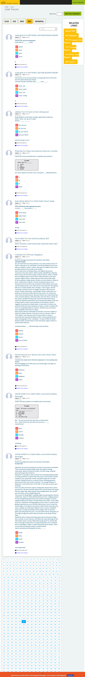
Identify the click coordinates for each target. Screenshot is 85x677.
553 (47, 663)
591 (20, 671)
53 (56, 565)
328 (47, 618)
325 (36, 618)
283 (47, 610)
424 (12, 639)
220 (36, 598)
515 (16, 657)
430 (36, 639)
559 (12, 666)
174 (32, 589)
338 (28, 621)
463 (47, 645)
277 (24, 610)
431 (39, 639)
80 (27, 571)
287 (4, 612)
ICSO (6, 21)
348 (8, 624)
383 (28, 630)
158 (28, 586)
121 (59, 577)
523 (47, 657)
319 (12, 618)
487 (24, 651)
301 (59, 612)
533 (28, 660)
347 (4, 624)
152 (4, 586)
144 (32, 583)
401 (39, 633)
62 (27, 568)
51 (50, 565)
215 (16, 598)
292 (24, 612)
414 (32, 636)
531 (20, 660)
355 (36, 624)
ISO (14, 21)
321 (20, 618)
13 (40, 559)
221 (39, 598)
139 (12, 583)
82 (33, 571)
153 (8, 586)
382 (24, 630)
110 (16, 577)
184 (12, 592)
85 (43, 571)
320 (16, 618)
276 (20, 610)
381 (20, 630)
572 (4, 668)
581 (39, 668)
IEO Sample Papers (70, 48)
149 (51, 583)
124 (12, 580)
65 (36, 568)
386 (39, 630)
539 (51, 660)
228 (8, 601)
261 (20, 607)
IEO (29, 21)
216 (20, 598)
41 (17, 565)
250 (36, 604)
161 (39, 586)
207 (43, 595)
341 (39, 621)
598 (47, 671)
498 (8, 654)
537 (43, 660)
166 (59, 586)
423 (8, 639)
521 (39, 657)
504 (32, 654)
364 (12, 627)
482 (4, 651)
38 (7, 565)
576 (20, 668)
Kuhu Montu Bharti (22, 201)
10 (31, 559)
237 (43, 601)
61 (23, 568)
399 (32, 633)
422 (4, 639)
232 (24, 601)
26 (27, 562)
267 (43, 607)
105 (54, 574)
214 (12, 598)
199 (12, 595)
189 (32, 592)
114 (32, 577)
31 (43, 562)
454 (12, 645)
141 (20, 583)
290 (16, 612)
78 (20, 571)
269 (51, 607)
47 (36, 565)
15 (47, 559)
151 (59, 583)
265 (36, 607)
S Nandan (18, 255)
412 (24, 636)
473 (28, 648)
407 (4, 636)
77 (17, 571)
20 (7, 562)
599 (51, 671)
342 (43, 621)
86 (46, 571)
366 (20, 627)
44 (27, 565)
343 (47, 621)
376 (59, 627)
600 (55, 671)
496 (59, 651)
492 (43, 651)
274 (12, 610)
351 (20, 624)
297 (43, 612)
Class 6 (28, 398)
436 (59, 639)
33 (50, 562)
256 (59, 604)
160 (36, 586)
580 (36, 668)
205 (36, 595)
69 (50, 568)
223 (47, 598)
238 (47, 601)
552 (43, 663)
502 (24, 654)
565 (36, 666)
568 (47, 666)
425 (16, 639)
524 (51, 657)
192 (43, 592)
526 (59, 657)
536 (39, 660)
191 (39, 592)
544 (12, 663)
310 (36, 615)
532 (24, 660)
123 (8, 580)
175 (36, 589)
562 (24, 666)
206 (39, 595)
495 (55, 651)
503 (28, 654)
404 (51, 633)
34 (53, 562)
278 (28, 610)
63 (30, 568)
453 (8, 645)
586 (59, 668)
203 (28, 595)
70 (53, 568)
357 (43, 624)
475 (36, 648)
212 (4, 598)
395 (16, 633)
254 (51, 604)
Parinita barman (21, 355)
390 (55, 630)
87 (50, 571)
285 (55, 610)
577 (24, 668)
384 (32, 630)
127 (24, 580)
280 (36, 610)
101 (38, 574)
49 (43, 565)
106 (57, 574)
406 (59, 633)
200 (16, 595)
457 (24, 645)
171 (20, 589)
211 (59, 595)
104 (50, 574)
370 (36, 627)
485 (16, 651)
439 (12, 642)
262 (24, 607)
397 (24, 633)
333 (8, 621)
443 (28, 642)
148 (47, 583)
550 (36, 663)
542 (4, 663)
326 (39, 618)
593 (28, 671)
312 (43, 615)
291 (20, 612)
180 (55, 589)
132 (43, 580)
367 (24, 627)
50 (46, 565)
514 (12, 657)
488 (28, 651)
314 (51, 615)
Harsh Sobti (19, 238)
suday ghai (19, 35)
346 (59, 621)
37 (3, 565)
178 (47, 589)
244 (12, 604)
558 (8, 666)
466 (59, 645)
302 (4, 615)
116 (39, 577)
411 (20, 636)
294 (32, 612)
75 (10, 571)
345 (55, 621)
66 (40, 568)
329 (51, 618)
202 (24, 595)
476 (39, 648)
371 (39, 627)
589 (12, 671)
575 (16, 668)
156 (20, 586)
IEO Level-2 (70, 61)
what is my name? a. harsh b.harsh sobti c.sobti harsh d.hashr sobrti (36, 244)
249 (32, 604)
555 (55, 663)
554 (51, 663)
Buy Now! (70, 675)
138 (8, 583)
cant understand (37, 504)
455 (16, 645)
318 (8, 618)
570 (55, 666)
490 (36, 651)
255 (55, 604)
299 (51, 612)
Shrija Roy (19, 151)
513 (8, 657)
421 (59, 636)
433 (47, 639)
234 (32, 601)
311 (39, 615)
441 (20, 642)
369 (32, 627)
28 (33, 562)
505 (36, 654)
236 (39, 601)
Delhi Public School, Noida (44, 201)
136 (59, 580)
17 (54, 559)
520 (36, 657)
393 (8, 633)
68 (46, 568)
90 (60, 571)
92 (7, 574)
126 (20, 580)
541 (59, 660)
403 (47, 633)
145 (36, 583)
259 (12, 607)
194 (51, 592)
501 (20, 654)
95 (17, 574)
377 (4, 630)
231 (20, 601)
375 (55, 627)
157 (24, 586)
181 (59, 589)
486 (20, 651)
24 (20, 562)
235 (36, 601)
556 (59, 663)
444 (32, 642)
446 (39, 642)
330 (55, 618)
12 (37, 559)
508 (47, 654)
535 (36, 660)
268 (47, 607)
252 (43, 604)
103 (46, 574)
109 (12, 577)
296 (39, 612)
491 (39, 651)
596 (39, 671)
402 (43, 633)
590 (16, 671)
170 (16, 589)
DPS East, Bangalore (34, 255)
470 (16, 648)
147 (43, 583)
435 (55, 639)
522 (43, 657)
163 (47, 586)
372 (43, 627)
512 (4, 657)
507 (43, 654)
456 (20, 645)
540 (55, 660)
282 (43, 610)
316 (59, 615)
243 (8, 604)
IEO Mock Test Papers (71, 55)
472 (24, 648)
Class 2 (28, 203)
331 (59, 618)
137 (4, 583)
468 (8, 648)
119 (51, 577)
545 (16, 663)
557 (4, 666)
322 (24, 618)
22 (13, 562)
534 (32, 660)
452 (4, 645)
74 (7, 571)
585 (55, 668)
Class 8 (28, 114)
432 (43, 639)
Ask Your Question (72, 14)
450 (55, 642)
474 (32, 648)
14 (44, 559)
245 (16, 604)
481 (59, 648)
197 (4, 595)
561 (20, 666)
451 (59, 642)
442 (24, 642)
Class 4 (28, 256)
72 (60, 568)
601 (59, 671)
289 (12, 612)
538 (47, 660)
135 (55, 580)
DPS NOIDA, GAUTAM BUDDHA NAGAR (43, 35)
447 (43, 642)
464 (51, 645)
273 (8, 610)
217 (24, 598)
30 (40, 562)
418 (47, 636)
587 (4, 671)
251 (39, 604)
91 (3, 574)
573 (8, 668)
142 (24, 583)
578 (28, 668)
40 (13, 565)
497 (4, 654)
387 (43, 630)
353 (28, 624)
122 (4, 580)
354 (32, 624)
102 (42, 574)
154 (12, 586)
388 (47, 630)
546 (20, 663)
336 (20, 621)
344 (51, 621)
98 (27, 574)
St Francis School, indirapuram (37, 112)
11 (34, 559)
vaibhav (18, 112)
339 (32, 621)
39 (10, 565)
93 (10, 574)
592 (24, 671)
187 (24, 592)
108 (8, 577)
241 (59, 601)
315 (55, 615)
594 (32, 671)
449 (51, 642)
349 (12, 624)
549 (32, 663)
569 (51, 666)
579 (32, 668)
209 (51, 595)
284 (51, 610)
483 (8, 651)
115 (36, 577)
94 (13, 574)
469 (12, 648)
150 (55, 583)
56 (7, 568)
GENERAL (39, 21)
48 (40, 565)
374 (51, 627)
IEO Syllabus (71, 35)
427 (24, 639)
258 (8, 607)
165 (55, 586)
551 (39, 663)
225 (55, 598)
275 (16, 610)
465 (55, 645)
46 (33, 565)
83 (36, 571)
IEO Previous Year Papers (73, 41)
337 (24, 621)
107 (4, 577)
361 (59, 624)
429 (32, 639)
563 (28, 666)
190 (36, 592)
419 (51, 636)
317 (4, 618)
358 (47, 624)
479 (51, 648)
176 (39, 589)
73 (3, 571)
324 (32, 618)
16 (50, 559)
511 (59, 654)
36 (60, 562)
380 (16, 630)
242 (4, 604)
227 (4, 601)
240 (55, 601)
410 (16, 636)
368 (28, 627)
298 (47, 612)
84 (40, 571)
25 (23, 562)
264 (32, 607)
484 (12, 651)
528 (8, 660)
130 (36, 580)
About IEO (70, 30)
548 (28, 663)
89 (56, 571)
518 (28, 657)
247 (24, 604)
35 (56, 562)
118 (47, 577)
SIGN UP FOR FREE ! (78, 2)
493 (47, 651)
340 (36, 621)
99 (30, 574)
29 (36, 562)
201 (20, 595)
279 (32, 610)
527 (4, 660)
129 (32, 580)
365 (16, 627)
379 (12, 630)
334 (12, 621)
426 (20, 639)
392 (4, 633)
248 (28, 604)
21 (10, 562)
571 (59, 666)
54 (60, 565)
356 (39, 624)
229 (12, 601)
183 (8, 592)
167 (4, 589)
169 (12, 589)
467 (4, 648)
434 (51, 639)
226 (59, 598)
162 (43, 586)
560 (16, 666)
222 (43, 598)
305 (16, 615)
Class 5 (28, 37)
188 (28, 592)
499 (12, 654)
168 (8, 589)
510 (55, 654)
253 (47, 604)
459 (32, 645)
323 (28, 618)
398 (28, 633)
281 (39, 610)
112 (24, 577)
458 (28, 645)
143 (28, 583)
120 (55, 577)
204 (32, 595)
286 (59, 610)
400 (36, 633)
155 (16, 586)
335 (16, 621)
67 (43, 568)
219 (32, 598)
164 (51, 586)
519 (32, 657)
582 (43, 668)
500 (16, 654)
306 (20, 615)
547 (24, 663)
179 (51, 589)
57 (10, 568)
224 (51, 598)
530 (16, 660)
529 (12, 660)
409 (12, 636)
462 (43, 645)
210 (55, 595)
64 (33, 568)
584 (51, 668)
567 (43, 666)
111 (20, 577)
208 (47, 595)
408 (8, 636)
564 (32, 666)
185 (16, 592)
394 (12, 633)
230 (16, 601)
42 (20, 565)
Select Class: (53, 14)
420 (55, 636)
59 (17, 568)
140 (16, 583)
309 (32, 615)
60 (20, 568)
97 (23, 574)
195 (55, 592)
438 (8, 642)
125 (16, 580)
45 (30, 565)
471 (20, 648)
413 (28, 636)
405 (55, 633)
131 (39, 580)
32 (46, 562)
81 (30, 571)
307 (24, 615)
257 (4, 607)
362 (4, 627)
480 (55, 648)
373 (47, 627)
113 (28, 577)
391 (59, 630)
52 (53, 565)
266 (39, 607)
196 (59, 592)
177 (43, 589)
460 (36, 645)
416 (39, 636)
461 (39, 645)
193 (47, 592)
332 (4, 621)
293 (28, 612)
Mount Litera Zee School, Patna (44, 355)
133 (47, 580)
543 (8, 663)
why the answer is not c (37, 128)
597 (43, 671)
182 (4, 592)
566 (39, 666)
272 (4, 610)
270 (55, 607)
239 (51, 601)
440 (16, 642)
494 (51, 651)
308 (28, 615)
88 (53, 571)
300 (55, 612)
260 (16, 607)
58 (13, 568)
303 (8, 615)
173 (28, 589)
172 (24, 589)
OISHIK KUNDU (21, 394)
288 (8, 612)
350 (16, 624)
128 (28, 580)
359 (51, 624)
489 (32, 651)
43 (23, 565)
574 (12, 668)
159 (32, 586)
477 (43, 648)
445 (36, 642)
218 (28, 598)
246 (20, 604)
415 (36, 636)
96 (20, 574)
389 (51, 630)
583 (47, 668)
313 (47, 615)
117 (43, 577)
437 (4, 642)
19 (3, 562)
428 (28, 639)
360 (55, 624)
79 (23, 571)
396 (20, 633)
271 (59, 607)
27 (30, 562)
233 (28, 601)
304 (12, 615)
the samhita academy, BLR (38, 238)
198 (8, 595)
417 (43, 636)
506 (39, 654)
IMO (22, 21)
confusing (37, 422)
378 (8, 630)
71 (56, 568)
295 (36, 612)
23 (17, 562)
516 (20, 657)
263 (28, 607)
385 (36, 630)
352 (24, 624)
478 (47, 648)
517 (24, 657)
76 (13, 571)
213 (8, 598)
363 (8, 627)
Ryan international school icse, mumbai (42, 151)
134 (51, 580)
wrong (37, 217)
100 (34, 574)
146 (39, 583)
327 (43, 618)
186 (20, 592)
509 (51, 654)
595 (36, 671)
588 (8, 671)
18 (57, 559)
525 (55, 657)
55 (3, 568)
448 (47, 642)
